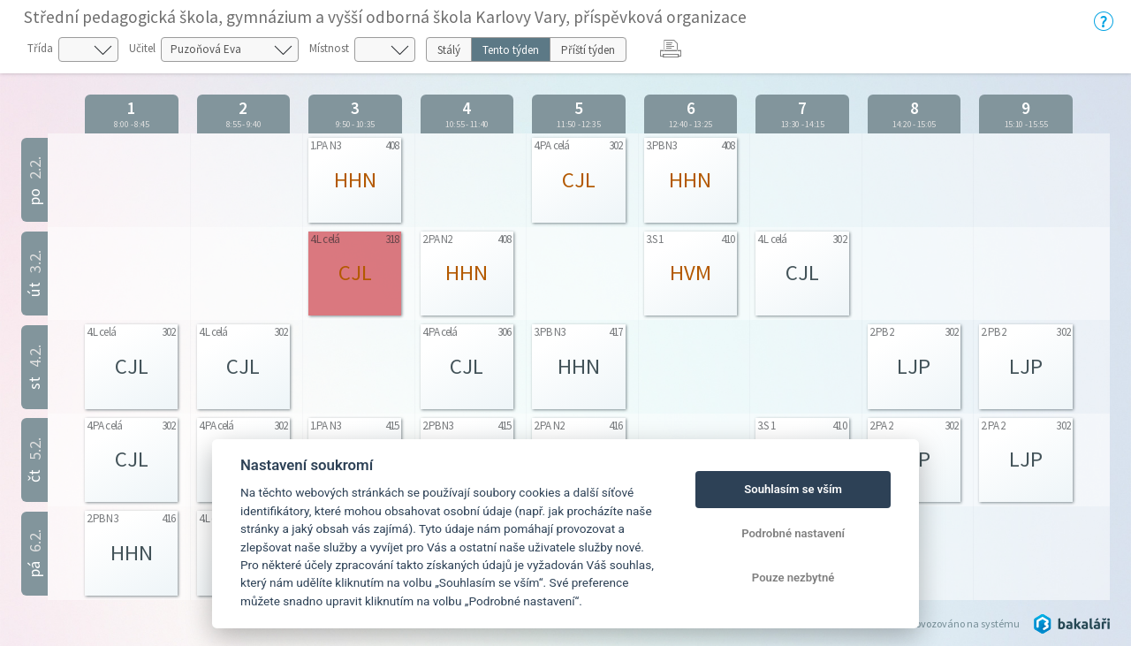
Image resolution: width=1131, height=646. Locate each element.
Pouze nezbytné (793, 577)
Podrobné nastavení (793, 533)
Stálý (448, 49)
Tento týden (510, 49)
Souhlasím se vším (793, 489)
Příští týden (588, 49)
